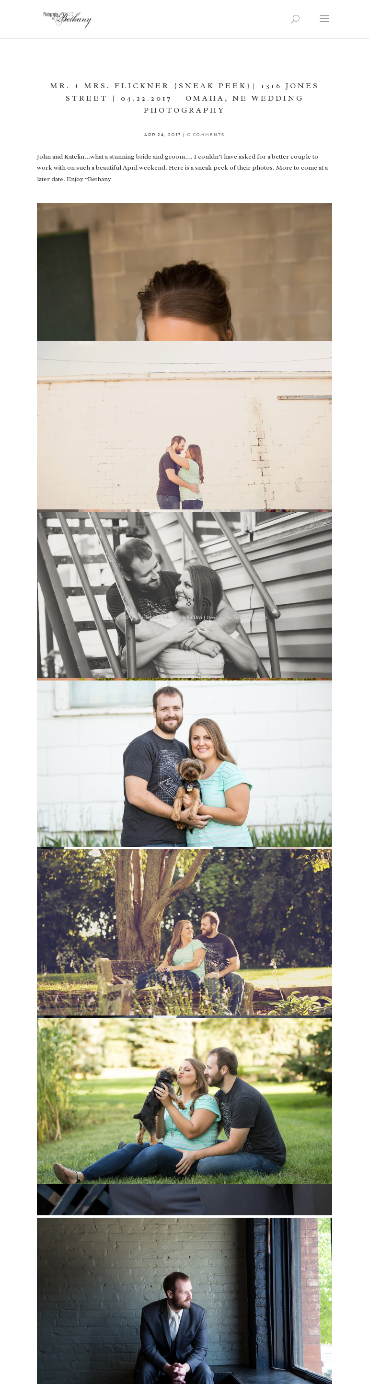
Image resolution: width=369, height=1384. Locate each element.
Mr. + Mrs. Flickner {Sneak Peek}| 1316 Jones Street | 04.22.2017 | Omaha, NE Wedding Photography (184, 98)
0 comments (206, 134)
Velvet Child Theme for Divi (173, 617)
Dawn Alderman (250, 617)
